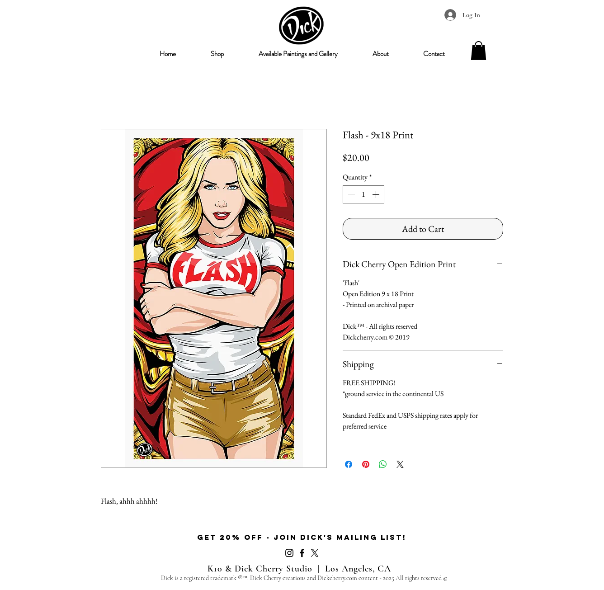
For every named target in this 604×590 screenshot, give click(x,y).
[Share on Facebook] (348, 464)
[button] (217, 54)
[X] (314, 553)
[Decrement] (350, 194)
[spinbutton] (363, 194)
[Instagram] (289, 553)
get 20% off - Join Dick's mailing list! (301, 537)
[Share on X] (400, 464)
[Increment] (376, 194)
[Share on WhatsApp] (383, 464)
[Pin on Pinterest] (365, 464)
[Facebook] (302, 553)
